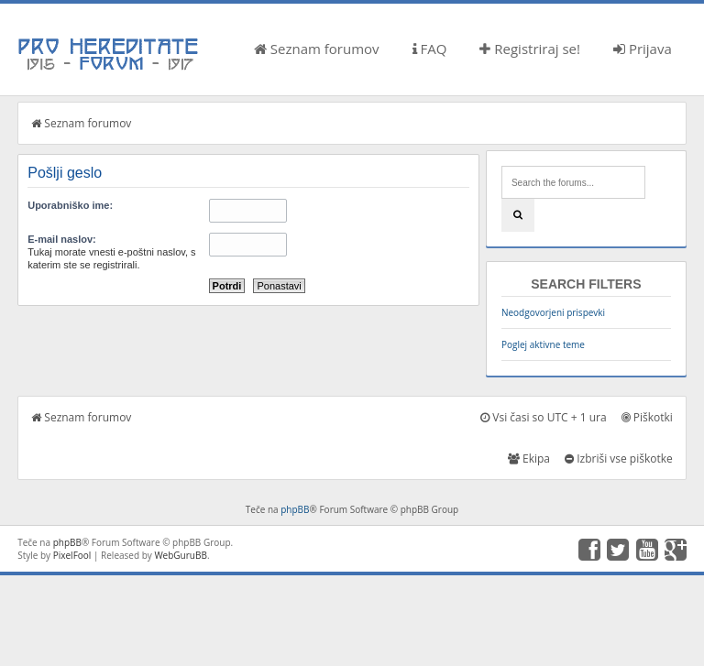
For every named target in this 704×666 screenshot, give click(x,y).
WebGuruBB (180, 555)
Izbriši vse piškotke (619, 458)
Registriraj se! (529, 48)
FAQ (429, 48)
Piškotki (647, 417)
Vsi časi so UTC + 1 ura (543, 417)
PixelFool (72, 555)
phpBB (294, 509)
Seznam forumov (317, 48)
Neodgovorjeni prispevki (553, 312)
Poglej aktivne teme (543, 344)
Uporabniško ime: (70, 205)
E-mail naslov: (62, 239)
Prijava (642, 48)
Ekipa (529, 458)
